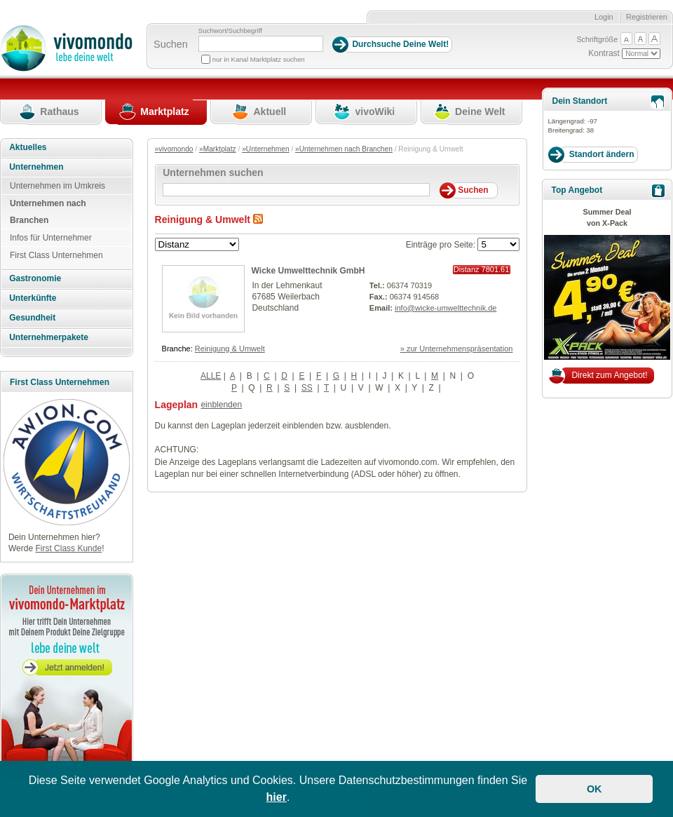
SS (307, 388)
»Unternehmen (265, 149)
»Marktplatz (217, 149)
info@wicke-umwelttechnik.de (445, 308)
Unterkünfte (32, 298)
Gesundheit (32, 318)
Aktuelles (27, 147)
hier (276, 797)
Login (603, 17)
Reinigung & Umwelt (230, 348)
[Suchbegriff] (260, 44)
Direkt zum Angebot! (609, 375)
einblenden (221, 405)
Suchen (171, 44)
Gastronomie (35, 278)
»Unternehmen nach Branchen (344, 149)
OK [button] (594, 789)
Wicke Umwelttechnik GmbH (308, 271)
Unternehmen (36, 167)
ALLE (210, 376)
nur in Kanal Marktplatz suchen (258, 59)
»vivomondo (174, 149)
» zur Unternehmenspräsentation (456, 348)
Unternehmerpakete (48, 337)
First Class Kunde (68, 548)
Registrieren (646, 17)
